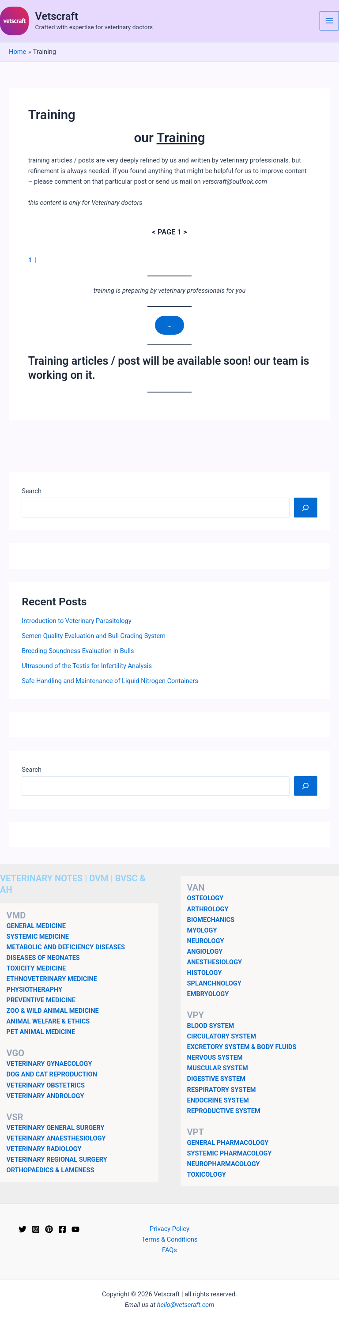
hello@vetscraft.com (186, 1305)
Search (31, 491)
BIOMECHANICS (210, 920)
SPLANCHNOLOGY (214, 983)
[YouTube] (75, 1229)
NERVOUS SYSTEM (215, 1058)
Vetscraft (56, 16)
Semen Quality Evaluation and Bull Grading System (94, 636)
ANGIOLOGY (205, 951)
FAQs (169, 1250)
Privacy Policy (169, 1229)
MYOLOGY (202, 930)
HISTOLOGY (204, 973)
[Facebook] (62, 1229)
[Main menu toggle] (329, 20)
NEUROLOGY (205, 941)
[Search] (305, 507)
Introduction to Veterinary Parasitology (76, 621)
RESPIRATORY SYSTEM (221, 1090)
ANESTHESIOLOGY (214, 962)
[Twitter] (22, 1229)
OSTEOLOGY (205, 899)
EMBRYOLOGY (208, 994)
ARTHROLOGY (208, 909)
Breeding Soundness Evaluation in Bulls (78, 651)
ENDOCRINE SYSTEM (218, 1100)
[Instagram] (36, 1229)
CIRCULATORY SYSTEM (221, 1037)
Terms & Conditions (169, 1239)
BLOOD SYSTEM (210, 1026)
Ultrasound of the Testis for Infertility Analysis (87, 666)
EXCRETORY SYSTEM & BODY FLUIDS (242, 1047)
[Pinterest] (49, 1229)
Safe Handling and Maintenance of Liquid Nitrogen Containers (110, 681)
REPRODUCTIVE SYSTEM (223, 1111)
